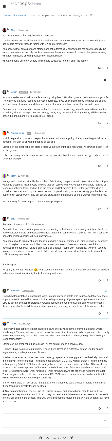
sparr (13, 176)
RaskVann (15, 290)
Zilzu (13, 30)
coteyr (14, 323)
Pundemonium (18, 133)
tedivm (14, 92)
